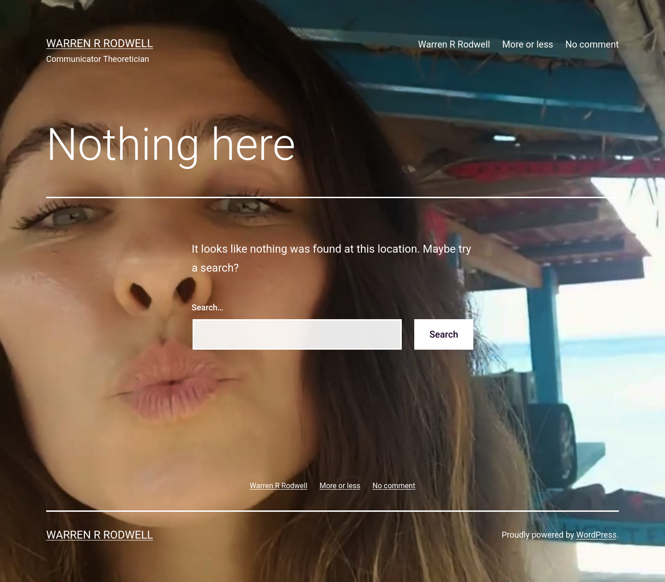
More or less (527, 44)
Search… (208, 307)
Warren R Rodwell (99, 43)
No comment (592, 44)
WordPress (596, 535)
